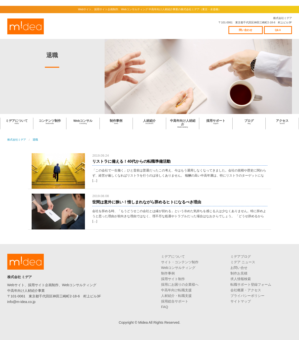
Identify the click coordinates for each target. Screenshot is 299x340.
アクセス (282, 121)
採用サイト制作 (173, 279)
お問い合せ (238, 268)
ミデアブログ (240, 256)
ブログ (249, 121)
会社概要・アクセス (245, 290)
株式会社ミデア (25, 26)
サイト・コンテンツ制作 (180, 262)
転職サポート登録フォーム (250, 284)
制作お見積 (238, 273)
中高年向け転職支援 (176, 290)
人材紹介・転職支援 (176, 296)
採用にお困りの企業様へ (180, 284)
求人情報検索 (240, 279)
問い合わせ (245, 29)
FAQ (164, 307)
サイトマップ (240, 301)
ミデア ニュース (242, 262)
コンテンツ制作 (50, 121)
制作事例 (116, 121)
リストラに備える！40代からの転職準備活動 (131, 161)
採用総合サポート (174, 301)
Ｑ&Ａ (277, 29)
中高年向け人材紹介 (183, 123)
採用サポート (216, 121)
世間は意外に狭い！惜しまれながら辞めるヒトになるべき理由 (146, 202)
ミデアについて (16, 121)
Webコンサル (83, 121)
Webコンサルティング (178, 268)
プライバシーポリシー (247, 296)
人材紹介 (149, 121)
